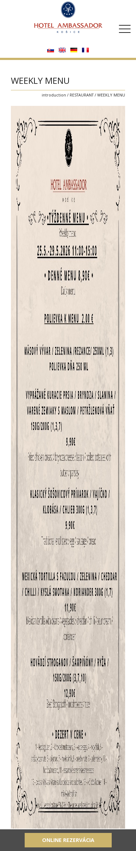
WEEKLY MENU (111, 95)
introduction (54, 95)
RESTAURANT (82, 95)
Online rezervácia (68, 840)
